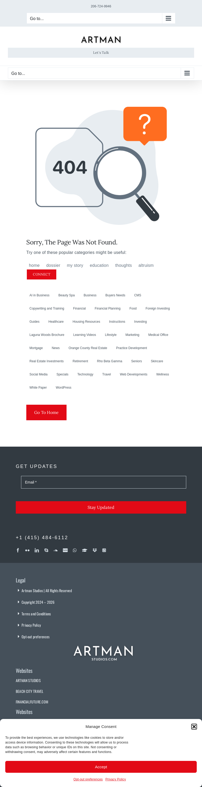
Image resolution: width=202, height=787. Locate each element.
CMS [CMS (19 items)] (137, 295)
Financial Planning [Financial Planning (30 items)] (107, 308)
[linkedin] (37, 550)
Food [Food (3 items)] (133, 308)
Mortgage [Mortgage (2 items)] (36, 348)
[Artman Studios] (104, 642)
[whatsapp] (75, 550)
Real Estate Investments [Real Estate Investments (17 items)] (46, 361)
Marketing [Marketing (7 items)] (132, 335)
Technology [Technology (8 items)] (85, 374)
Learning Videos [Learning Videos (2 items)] (84, 335)
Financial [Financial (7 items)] (79, 308)
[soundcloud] (55, 550)
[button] (194, 726)
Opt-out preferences (88, 779)
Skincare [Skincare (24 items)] (157, 361)
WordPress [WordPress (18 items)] (63, 387)
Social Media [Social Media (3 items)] (38, 374)
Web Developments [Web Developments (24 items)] (134, 374)
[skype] (46, 550)
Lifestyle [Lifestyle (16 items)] (111, 335)
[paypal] (65, 550)
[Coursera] (84, 550)
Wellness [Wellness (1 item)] (162, 374)
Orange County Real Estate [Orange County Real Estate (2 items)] (88, 348)
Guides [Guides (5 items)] (34, 322)
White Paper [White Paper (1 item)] (38, 387)
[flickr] (27, 550)
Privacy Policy (115, 779)
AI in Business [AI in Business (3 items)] (39, 295)
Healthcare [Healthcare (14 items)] (56, 322)
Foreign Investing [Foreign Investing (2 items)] (158, 308)
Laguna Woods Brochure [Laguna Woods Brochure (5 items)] (46, 335)
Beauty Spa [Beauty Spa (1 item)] (66, 295)
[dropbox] (95, 550)
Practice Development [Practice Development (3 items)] (131, 348)
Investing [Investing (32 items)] (140, 322)
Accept (101, 767)
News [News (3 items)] (56, 348)
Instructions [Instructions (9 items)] (117, 322)
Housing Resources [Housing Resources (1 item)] (86, 322)
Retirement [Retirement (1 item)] (80, 361)
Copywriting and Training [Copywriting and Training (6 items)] (46, 308)
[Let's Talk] (101, 53)
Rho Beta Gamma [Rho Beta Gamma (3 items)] (109, 361)
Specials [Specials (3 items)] (62, 374)
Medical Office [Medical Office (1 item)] (158, 335)
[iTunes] (104, 550)
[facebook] (18, 550)
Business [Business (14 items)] (90, 295)
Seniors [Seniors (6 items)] (136, 361)
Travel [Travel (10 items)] (106, 374)
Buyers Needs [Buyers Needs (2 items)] (115, 295)
